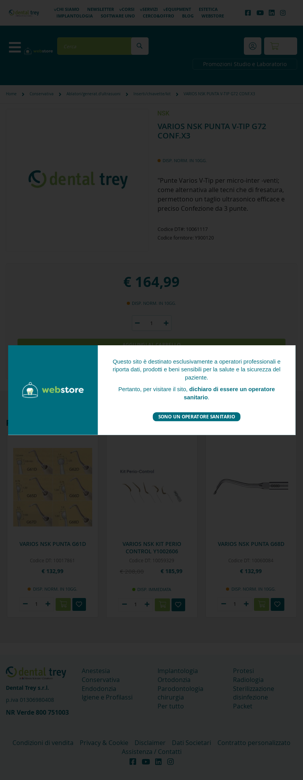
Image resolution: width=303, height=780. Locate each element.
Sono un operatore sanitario (196, 416)
